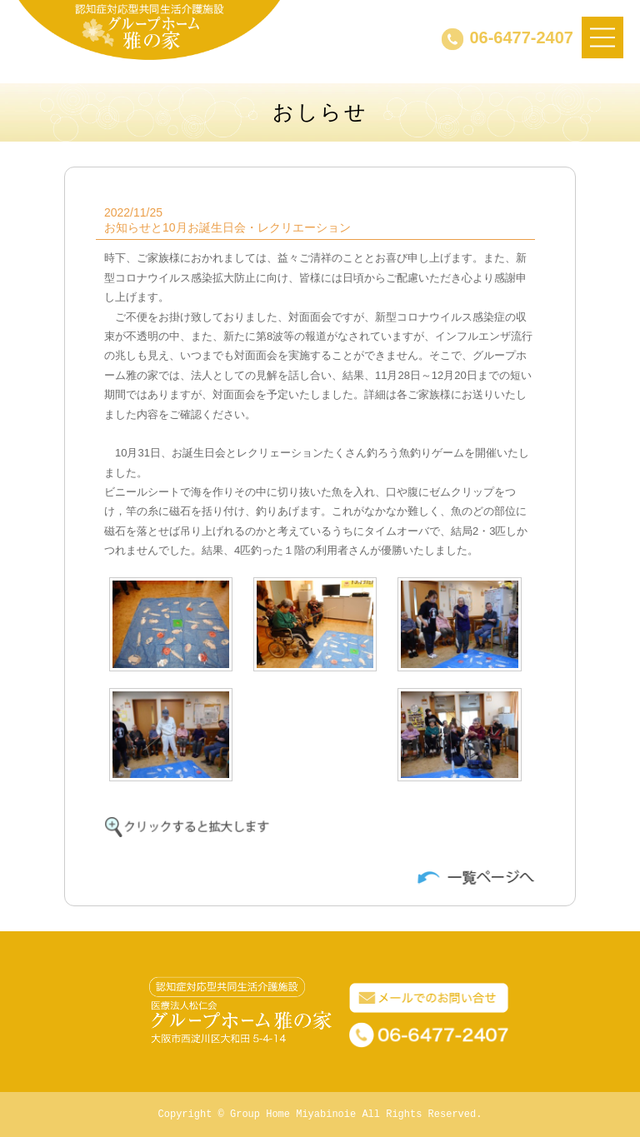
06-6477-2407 (521, 37)
